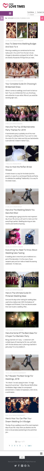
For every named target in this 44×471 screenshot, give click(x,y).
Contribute (30, 12)
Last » (30, 446)
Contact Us (40, 12)
